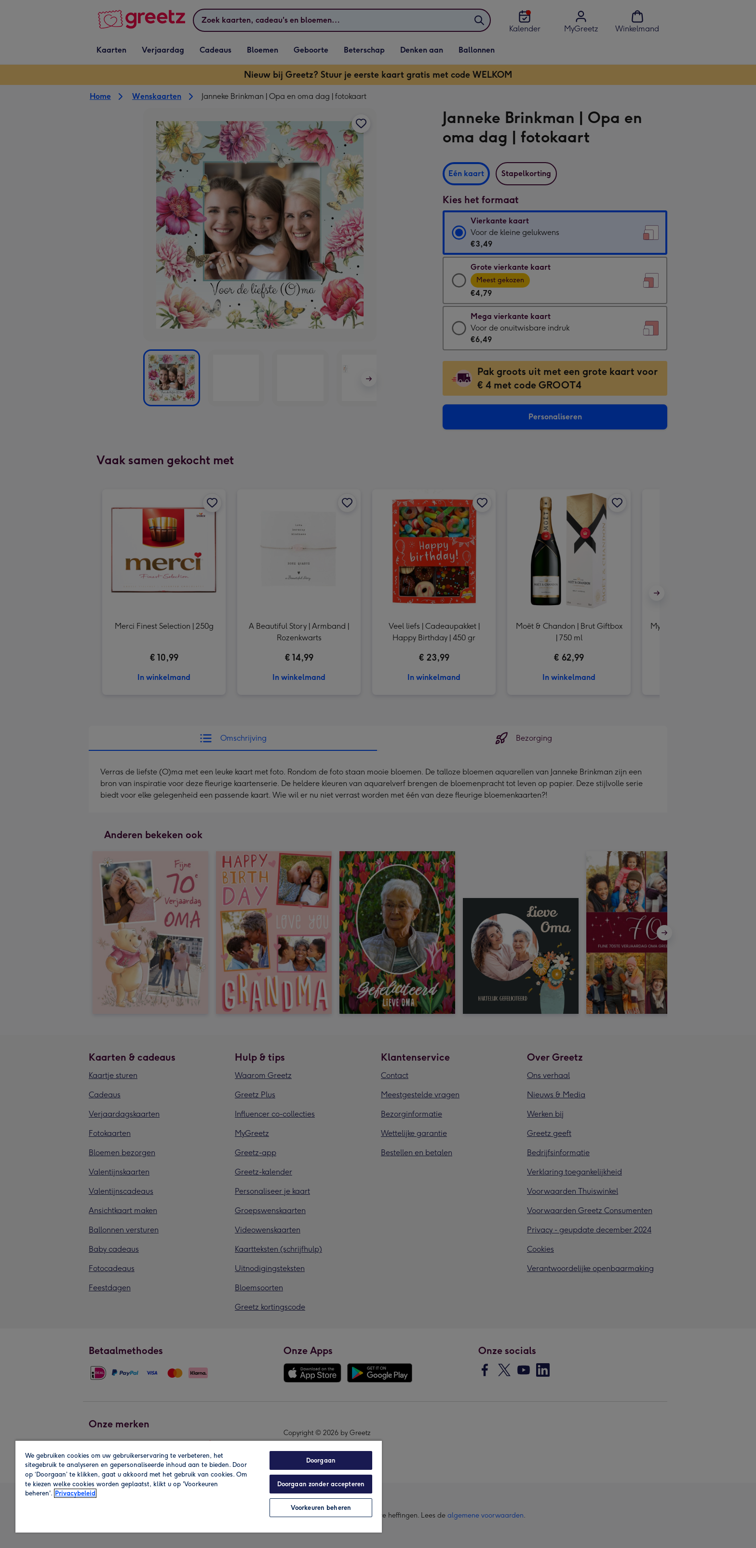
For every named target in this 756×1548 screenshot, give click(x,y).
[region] (198, 1486)
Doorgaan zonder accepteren (320, 1484)
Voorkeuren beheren (321, 1507)
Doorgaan (321, 1460)
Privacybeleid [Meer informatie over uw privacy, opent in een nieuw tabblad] (75, 1493)
